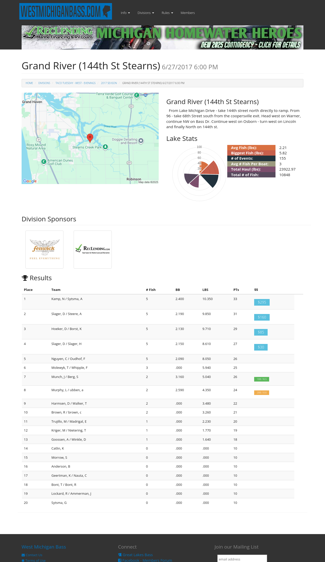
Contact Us (32, 555)
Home (29, 83)
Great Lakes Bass (135, 554)
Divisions (146, 12)
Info (125, 12)
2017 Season (109, 83)
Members (188, 12)
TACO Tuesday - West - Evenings (76, 83)
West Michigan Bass (44, 546)
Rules (167, 12)
